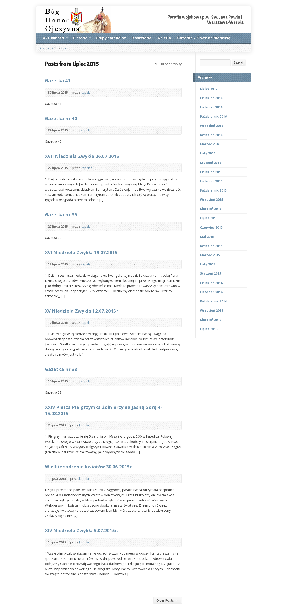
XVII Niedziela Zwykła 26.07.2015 (82, 156)
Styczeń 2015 (210, 273)
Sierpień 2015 (210, 209)
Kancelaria (141, 37)
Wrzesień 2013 (211, 310)
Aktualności (55, 38)
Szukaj (238, 62)
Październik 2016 (213, 116)
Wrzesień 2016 (211, 125)
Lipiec (65, 48)
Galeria (164, 37)
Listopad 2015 (211, 181)
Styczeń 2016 (210, 163)
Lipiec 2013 (208, 329)
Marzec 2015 (210, 255)
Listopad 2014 (211, 292)
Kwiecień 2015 (211, 246)
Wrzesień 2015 (211, 199)
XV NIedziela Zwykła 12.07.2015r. (82, 311)
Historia (82, 38)
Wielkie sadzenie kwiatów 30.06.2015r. (89, 466)
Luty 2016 (207, 153)
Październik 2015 (213, 190)
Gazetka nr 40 (61, 118)
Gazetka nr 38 (61, 369)
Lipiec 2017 (208, 88)
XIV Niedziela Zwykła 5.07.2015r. (81, 530)
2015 (55, 48)
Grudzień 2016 (211, 98)
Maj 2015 (207, 236)
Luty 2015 (207, 264)
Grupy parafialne (111, 37)
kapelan (86, 92)
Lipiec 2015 (208, 218)
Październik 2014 (213, 301)
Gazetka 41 (58, 80)
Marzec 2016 (210, 144)
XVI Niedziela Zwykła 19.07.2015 (81, 252)
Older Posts (167, 600)
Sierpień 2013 (210, 319)
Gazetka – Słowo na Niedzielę (203, 37)
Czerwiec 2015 (211, 227)
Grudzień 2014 (211, 283)
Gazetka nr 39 (61, 214)
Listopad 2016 (211, 107)
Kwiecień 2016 (211, 135)
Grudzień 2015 (211, 172)
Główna (44, 48)
